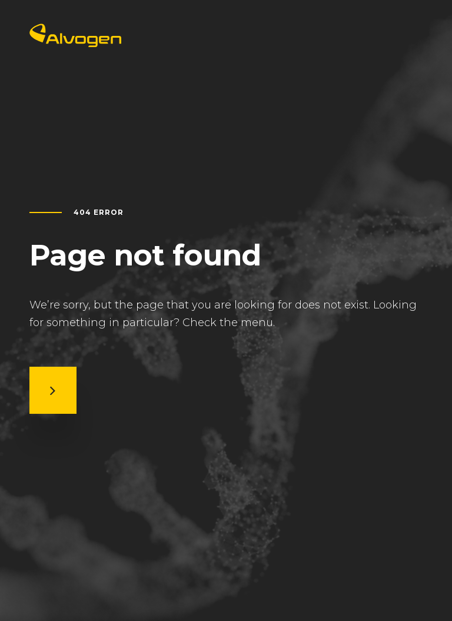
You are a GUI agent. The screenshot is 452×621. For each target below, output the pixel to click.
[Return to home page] (75, 43)
